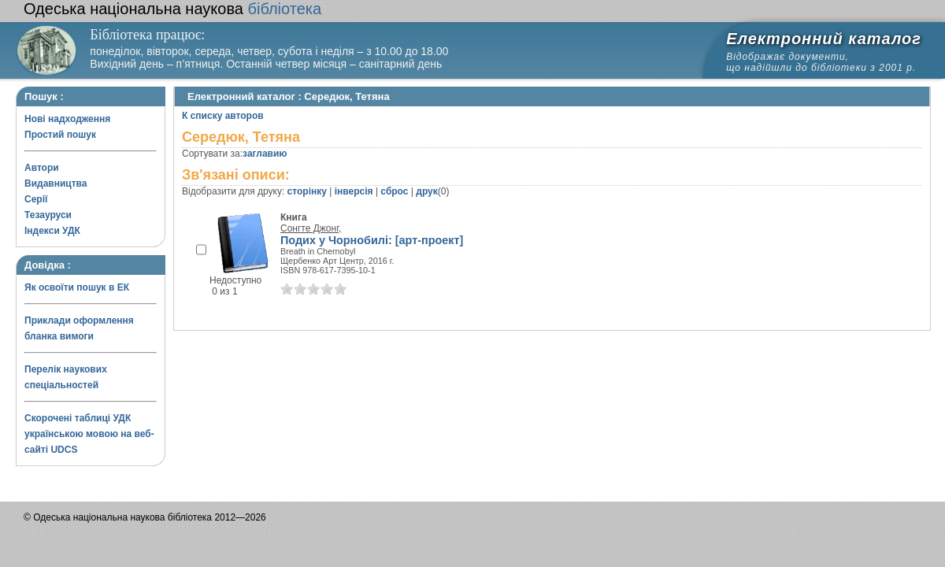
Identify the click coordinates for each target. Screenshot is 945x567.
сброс (394, 191)
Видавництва (55, 183)
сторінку (307, 191)
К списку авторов (223, 115)
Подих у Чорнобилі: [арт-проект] (371, 240)
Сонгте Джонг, (310, 228)
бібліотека (172, 8)
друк (426, 191)
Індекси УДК (52, 230)
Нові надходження (67, 118)
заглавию (265, 153)
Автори (41, 167)
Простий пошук (60, 134)
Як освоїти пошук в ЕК (76, 287)
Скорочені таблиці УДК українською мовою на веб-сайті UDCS (89, 434)
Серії (35, 199)
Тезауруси (48, 214)
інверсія (354, 191)
